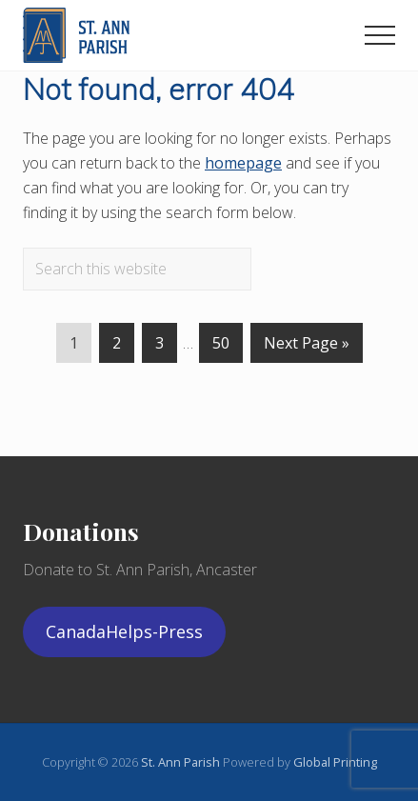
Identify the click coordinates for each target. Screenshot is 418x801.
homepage (243, 162)
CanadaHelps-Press (124, 631)
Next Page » (306, 346)
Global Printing (335, 762)
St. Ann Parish (182, 762)
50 (220, 346)
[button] (379, 35)
